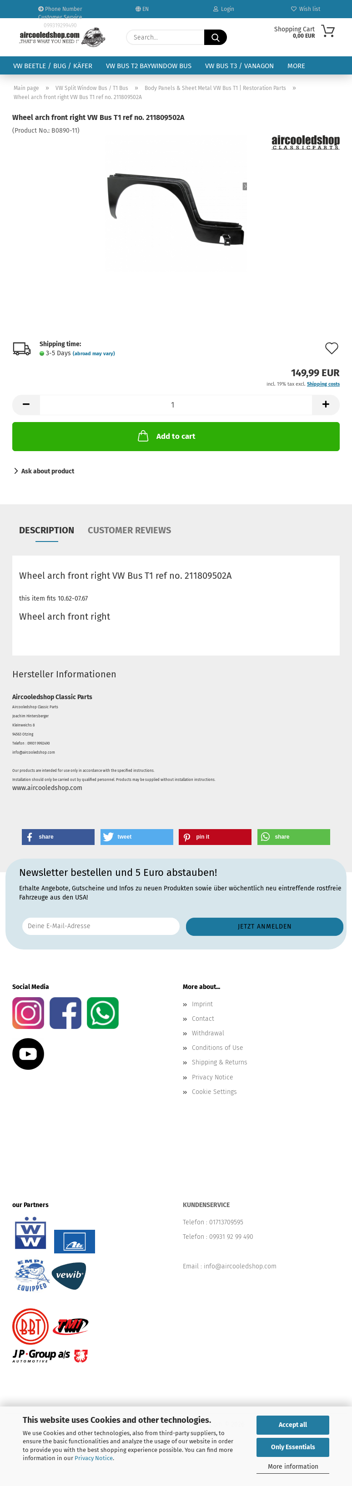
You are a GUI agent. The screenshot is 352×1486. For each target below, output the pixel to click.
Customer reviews (129, 530)
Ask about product (47, 471)
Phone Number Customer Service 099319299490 (60, 12)
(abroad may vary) (94, 354)
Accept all (293, 1425)
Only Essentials (293, 1447)
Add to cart (166, 435)
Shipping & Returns (219, 1062)
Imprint (202, 1004)
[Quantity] (176, 405)
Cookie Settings (214, 1092)
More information (293, 1467)
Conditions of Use (217, 1048)
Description (46, 530)
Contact (203, 1019)
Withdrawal (208, 1033)
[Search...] (215, 37)
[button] (26, 405)
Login (223, 9)
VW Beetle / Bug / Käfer (52, 66)
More (296, 66)
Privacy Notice (94, 1458)
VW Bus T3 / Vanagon (239, 66)
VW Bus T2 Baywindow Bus (148, 66)
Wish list (305, 9)
